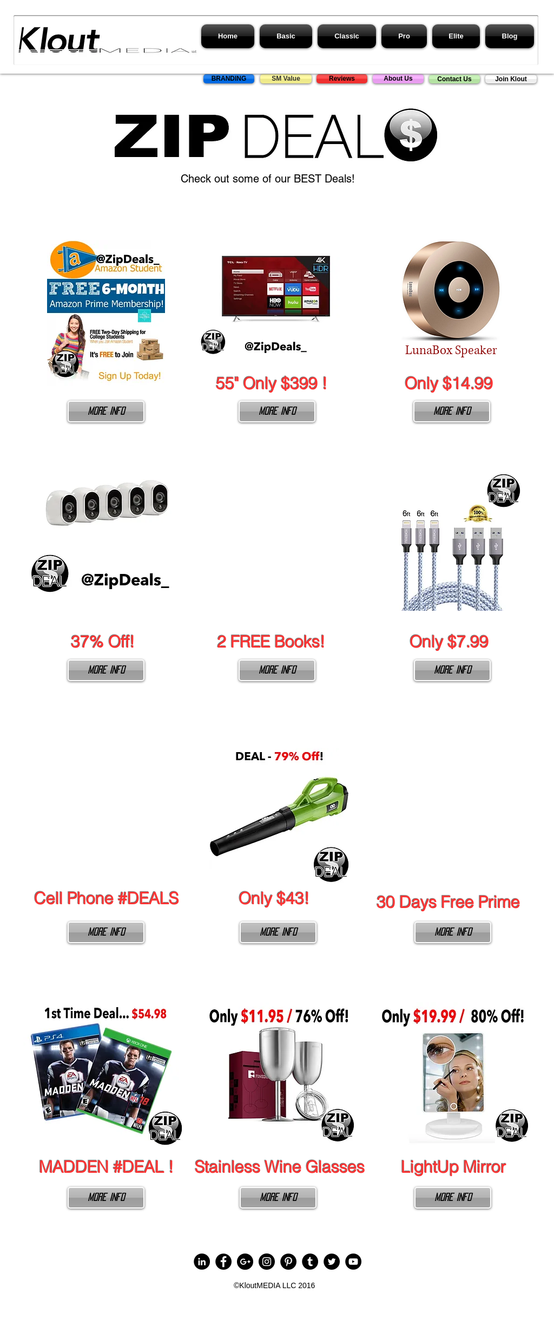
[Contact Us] (454, 79)
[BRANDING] (228, 78)
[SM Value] (286, 78)
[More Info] (106, 411)
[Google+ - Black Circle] (245, 1261)
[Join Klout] (511, 79)
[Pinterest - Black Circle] (288, 1261)
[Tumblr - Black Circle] (310, 1261)
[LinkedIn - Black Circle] (202, 1261)
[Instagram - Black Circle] (267, 1261)
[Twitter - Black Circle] (332, 1261)
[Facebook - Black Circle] (223, 1261)
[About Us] (398, 78)
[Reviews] (341, 78)
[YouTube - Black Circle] (353, 1261)
